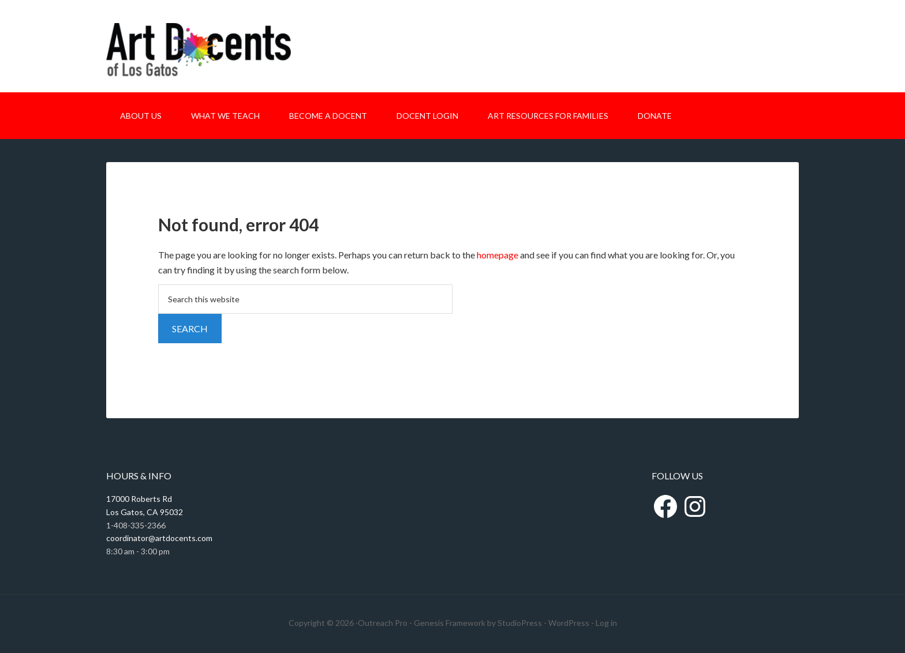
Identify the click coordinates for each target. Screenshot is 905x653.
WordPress (568, 623)
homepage (497, 254)
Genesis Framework (449, 623)
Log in (606, 623)
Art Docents (198, 56)
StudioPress (520, 623)
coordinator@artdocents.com (159, 538)
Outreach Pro (382, 623)
